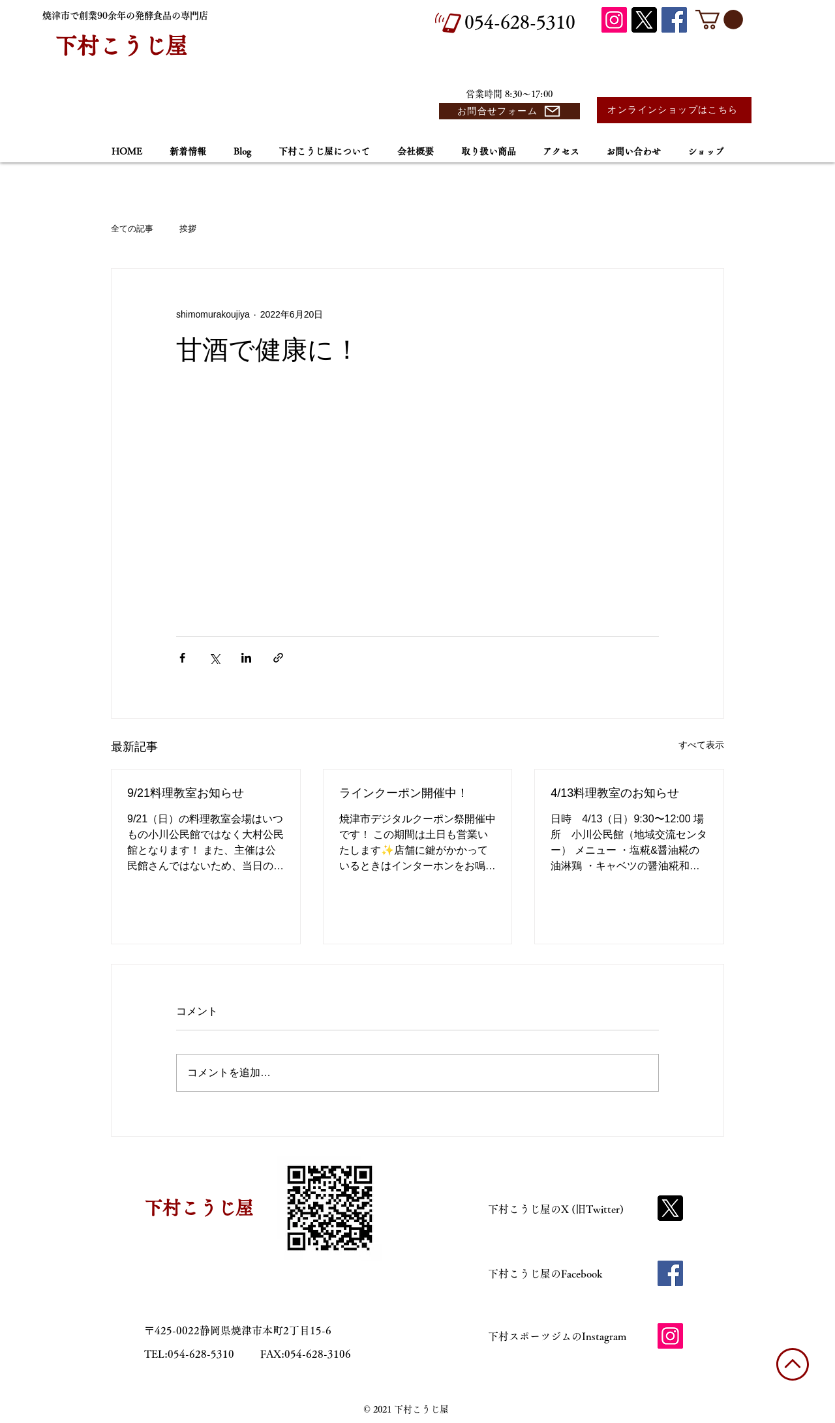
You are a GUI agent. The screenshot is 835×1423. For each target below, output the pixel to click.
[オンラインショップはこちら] (674, 110)
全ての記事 (132, 228)
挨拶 (187, 228)
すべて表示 (701, 745)
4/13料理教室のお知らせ (615, 793)
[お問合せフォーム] (509, 111)
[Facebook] (674, 20)
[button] (719, 19)
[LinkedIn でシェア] (246, 658)
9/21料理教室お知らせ (185, 793)
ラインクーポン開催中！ (403, 793)
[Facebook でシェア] (182, 658)
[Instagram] (614, 20)
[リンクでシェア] (278, 658)
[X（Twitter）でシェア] (214, 658)
